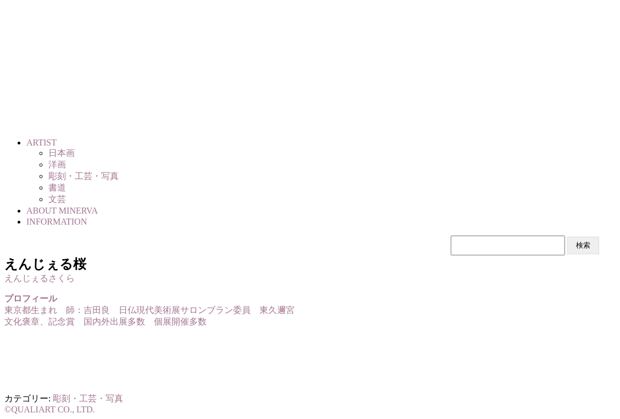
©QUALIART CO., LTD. (49, 409)
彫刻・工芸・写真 (88, 398)
